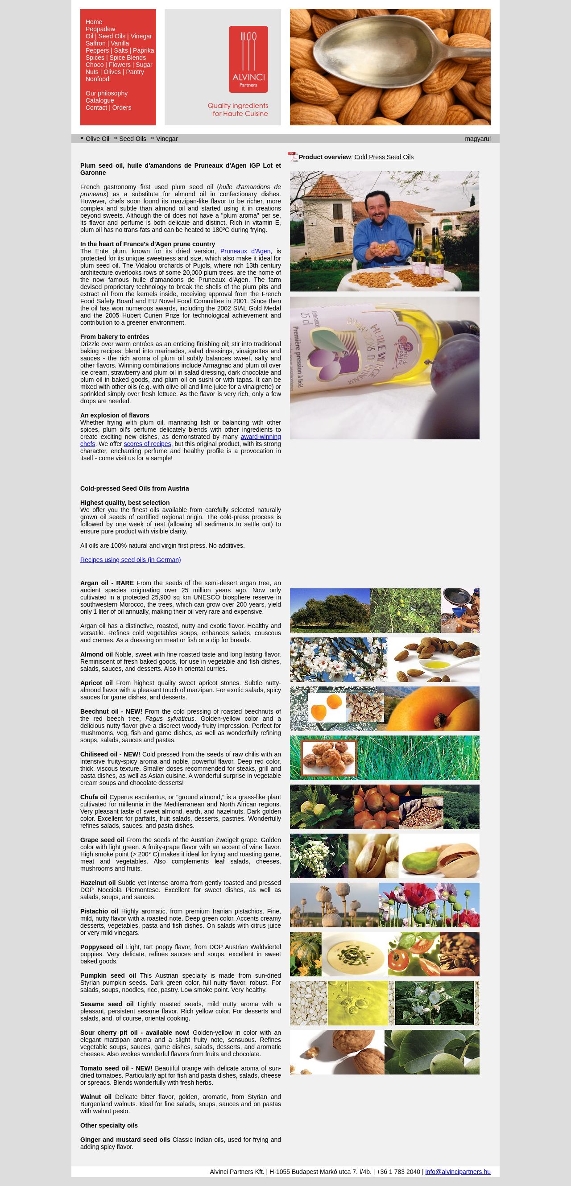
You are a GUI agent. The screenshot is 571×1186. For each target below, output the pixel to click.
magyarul (478, 138)
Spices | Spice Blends (116, 57)
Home (94, 21)
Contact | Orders (108, 107)
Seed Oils (132, 138)
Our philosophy (107, 93)
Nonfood (97, 79)
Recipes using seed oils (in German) (130, 559)
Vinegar (167, 138)
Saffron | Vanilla (107, 43)
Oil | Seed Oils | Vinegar (119, 36)
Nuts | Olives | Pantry (115, 71)
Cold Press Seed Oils (384, 157)
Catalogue (100, 100)
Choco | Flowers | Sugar (119, 64)
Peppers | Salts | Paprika (120, 50)
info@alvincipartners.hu (458, 1171)
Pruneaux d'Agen (245, 251)
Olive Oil (97, 138)
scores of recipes (147, 443)
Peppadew (100, 29)
